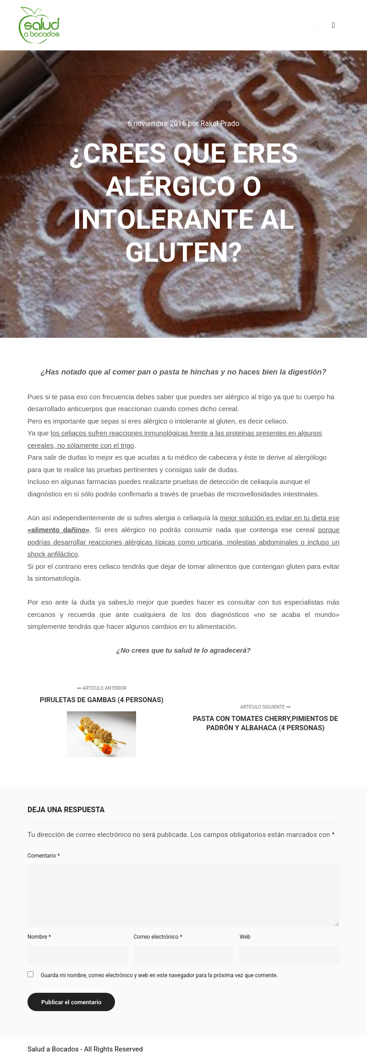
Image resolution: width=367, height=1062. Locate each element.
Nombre (39, 937)
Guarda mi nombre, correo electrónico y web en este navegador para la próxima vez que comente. (159, 975)
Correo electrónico (158, 937)
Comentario (43, 856)
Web (245, 937)
